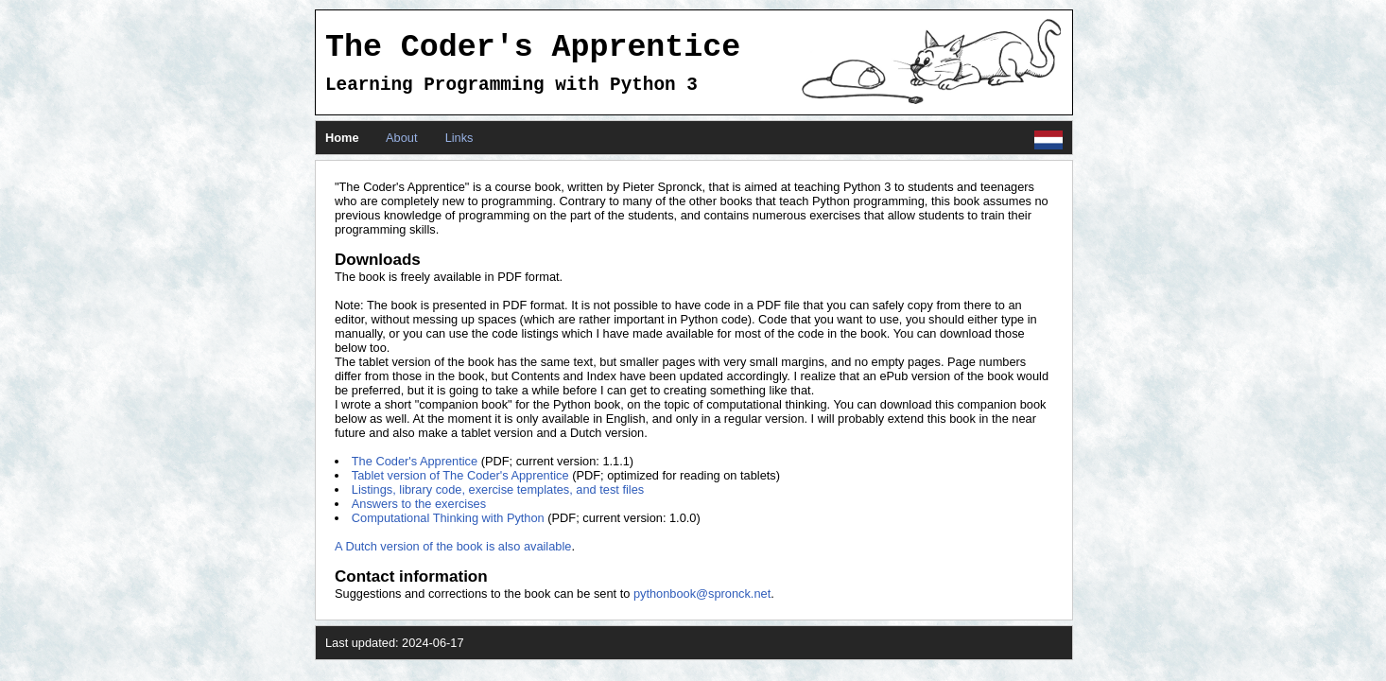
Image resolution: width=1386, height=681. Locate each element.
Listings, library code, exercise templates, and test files (498, 489)
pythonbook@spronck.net (702, 593)
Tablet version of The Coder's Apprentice (460, 475)
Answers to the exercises (419, 504)
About (401, 138)
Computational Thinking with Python (448, 518)
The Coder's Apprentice (414, 461)
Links (459, 138)
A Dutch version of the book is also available (453, 546)
